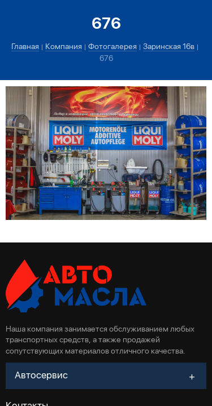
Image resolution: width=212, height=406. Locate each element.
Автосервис (41, 375)
